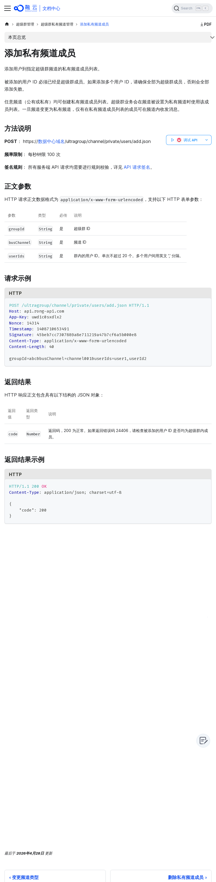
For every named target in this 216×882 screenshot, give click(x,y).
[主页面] (6, 24)
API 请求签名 (137, 167)
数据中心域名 (51, 141)
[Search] (192, 8)
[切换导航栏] (7, 8)
